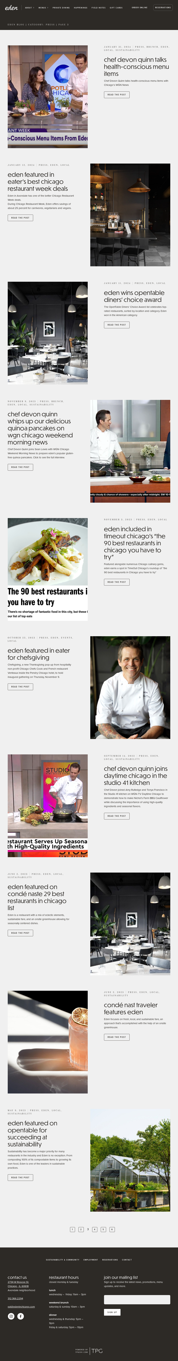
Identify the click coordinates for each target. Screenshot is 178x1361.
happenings (81, 7)
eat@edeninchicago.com (21, 1306)
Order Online (140, 7)
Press (139, 47)
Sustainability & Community (62, 1259)
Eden (165, 47)
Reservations (163, 7)
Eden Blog (16, 24)
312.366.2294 (15, 1298)
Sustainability (128, 50)
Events (66, 637)
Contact (127, 1259)
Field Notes (99, 7)
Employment (91, 1259)
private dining (61, 7)
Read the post (117, 94)
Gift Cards (116, 7)
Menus (42, 7)
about (28, 7)
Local (108, 50)
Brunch (152, 47)
